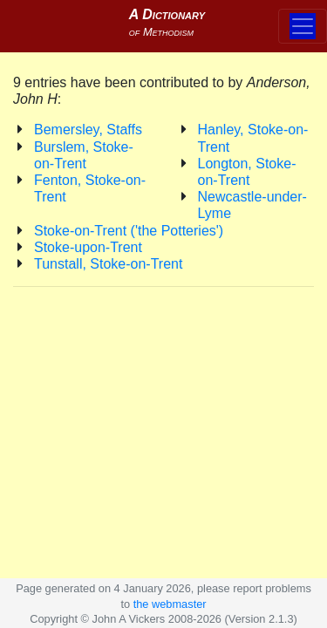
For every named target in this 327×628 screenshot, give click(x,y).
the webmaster (170, 604)
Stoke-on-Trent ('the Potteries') (128, 230)
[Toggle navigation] (302, 26)
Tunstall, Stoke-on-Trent (108, 263)
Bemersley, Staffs (88, 129)
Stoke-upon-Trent (88, 247)
